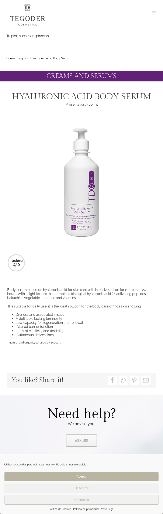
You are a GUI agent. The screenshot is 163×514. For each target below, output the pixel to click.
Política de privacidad (85, 509)
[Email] (146, 380)
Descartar (81, 488)
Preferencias (81, 499)
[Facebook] (112, 380)
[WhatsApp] (123, 380)
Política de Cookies (60, 509)
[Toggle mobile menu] (154, 13)
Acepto (82, 476)
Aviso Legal (107, 509)
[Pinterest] (134, 380)
